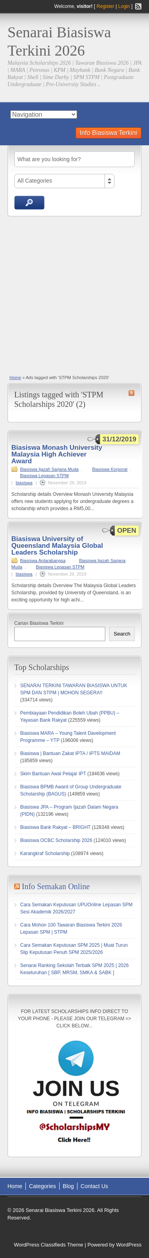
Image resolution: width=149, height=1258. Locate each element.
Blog (68, 1186)
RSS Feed (138, 6)
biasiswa (24, 482)
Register (105, 6)
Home (15, 377)
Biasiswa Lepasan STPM (44, 475)
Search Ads (29, 203)
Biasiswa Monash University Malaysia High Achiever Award (57, 454)
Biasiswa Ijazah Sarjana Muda (49, 469)
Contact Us (94, 1186)
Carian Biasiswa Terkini (39, 623)
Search (122, 634)
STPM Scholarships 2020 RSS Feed (131, 393)
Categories (42, 1186)
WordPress (128, 1245)
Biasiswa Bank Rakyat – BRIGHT (55, 827)
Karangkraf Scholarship (45, 853)
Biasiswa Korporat (110, 469)
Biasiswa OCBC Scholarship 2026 (56, 840)
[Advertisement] (74, 294)
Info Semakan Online (56, 886)
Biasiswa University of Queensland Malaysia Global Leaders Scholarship (57, 545)
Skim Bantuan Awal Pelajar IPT (53, 773)
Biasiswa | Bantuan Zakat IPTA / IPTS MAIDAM (70, 753)
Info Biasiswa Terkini (108, 132)
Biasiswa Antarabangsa (43, 560)
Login (124, 6)
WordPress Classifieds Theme (48, 1245)
